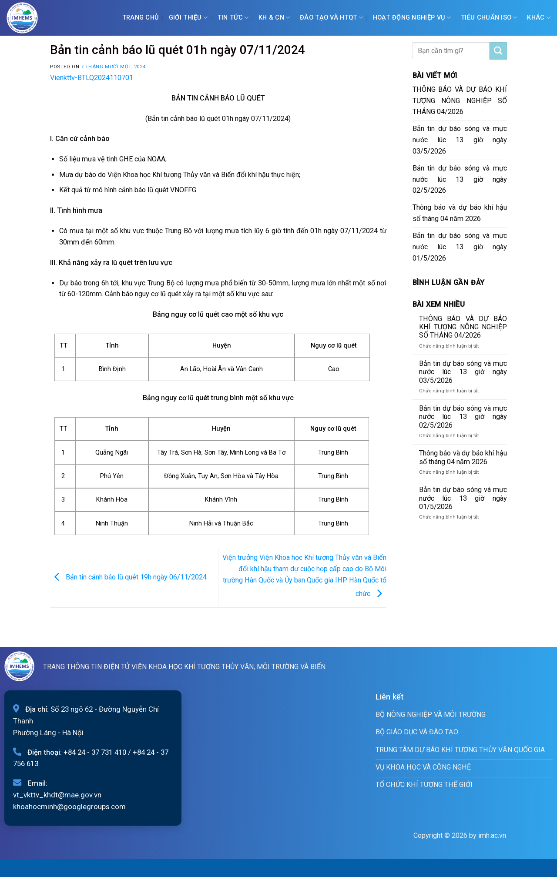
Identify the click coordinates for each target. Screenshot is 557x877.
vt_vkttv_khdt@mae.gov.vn (57, 794)
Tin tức (233, 17)
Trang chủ (140, 17)
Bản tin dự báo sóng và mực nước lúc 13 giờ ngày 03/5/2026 (460, 139)
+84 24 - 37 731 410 (95, 752)
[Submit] (498, 51)
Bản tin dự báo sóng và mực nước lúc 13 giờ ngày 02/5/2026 (460, 179)
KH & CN (274, 17)
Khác (538, 17)
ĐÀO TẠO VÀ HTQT (331, 17)
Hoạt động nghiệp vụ (412, 17)
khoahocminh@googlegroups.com (69, 806)
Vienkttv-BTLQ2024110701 (91, 78)
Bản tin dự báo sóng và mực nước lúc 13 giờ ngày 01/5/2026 (460, 246)
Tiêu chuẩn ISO (489, 17)
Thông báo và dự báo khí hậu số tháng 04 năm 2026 (460, 213)
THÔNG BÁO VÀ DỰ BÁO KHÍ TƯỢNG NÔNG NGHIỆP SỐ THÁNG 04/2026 (460, 100)
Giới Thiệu (188, 17)
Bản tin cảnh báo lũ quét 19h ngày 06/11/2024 (128, 576)
